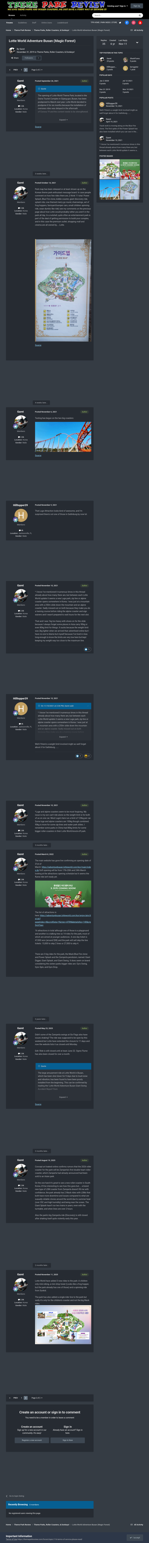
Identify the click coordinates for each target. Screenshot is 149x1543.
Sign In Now (68, 1440)
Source (38, 127)
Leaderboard (62, 23)
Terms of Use (11, 1539)
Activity (23, 15)
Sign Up (137, 6)
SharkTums (135, 58)
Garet (22, 49)
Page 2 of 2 (37, 70)
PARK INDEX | (106, 22)
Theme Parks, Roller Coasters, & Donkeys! (55, 52)
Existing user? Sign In (117, 6)
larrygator (134, 67)
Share (15, 58)
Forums (9, 23)
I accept (135, 1537)
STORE (114, 22)
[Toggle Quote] (39, 89)
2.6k (21, 106)
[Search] (107, 15)
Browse (12, 16)
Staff (34, 23)
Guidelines (22, 23)
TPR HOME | (96, 22)
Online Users (46, 23)
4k (21, 530)
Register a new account (32, 1440)
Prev (16, 70)
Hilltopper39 (20, 505)
